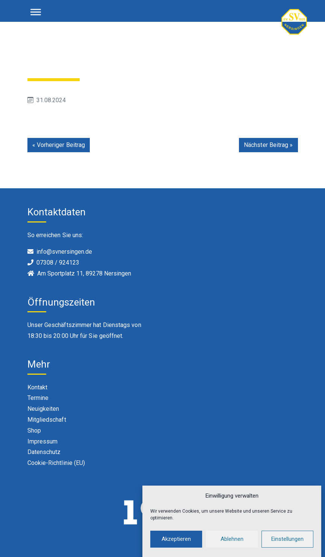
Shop (34, 430)
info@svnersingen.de (64, 251)
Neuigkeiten (43, 408)
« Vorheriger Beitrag (58, 144)
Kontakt (37, 387)
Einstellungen (287, 543)
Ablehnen (232, 543)
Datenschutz (44, 452)
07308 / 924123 (57, 262)
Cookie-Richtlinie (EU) (56, 462)
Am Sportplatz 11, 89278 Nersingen (84, 273)
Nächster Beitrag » (268, 144)
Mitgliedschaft (46, 419)
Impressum (42, 441)
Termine (38, 397)
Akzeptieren (176, 543)
